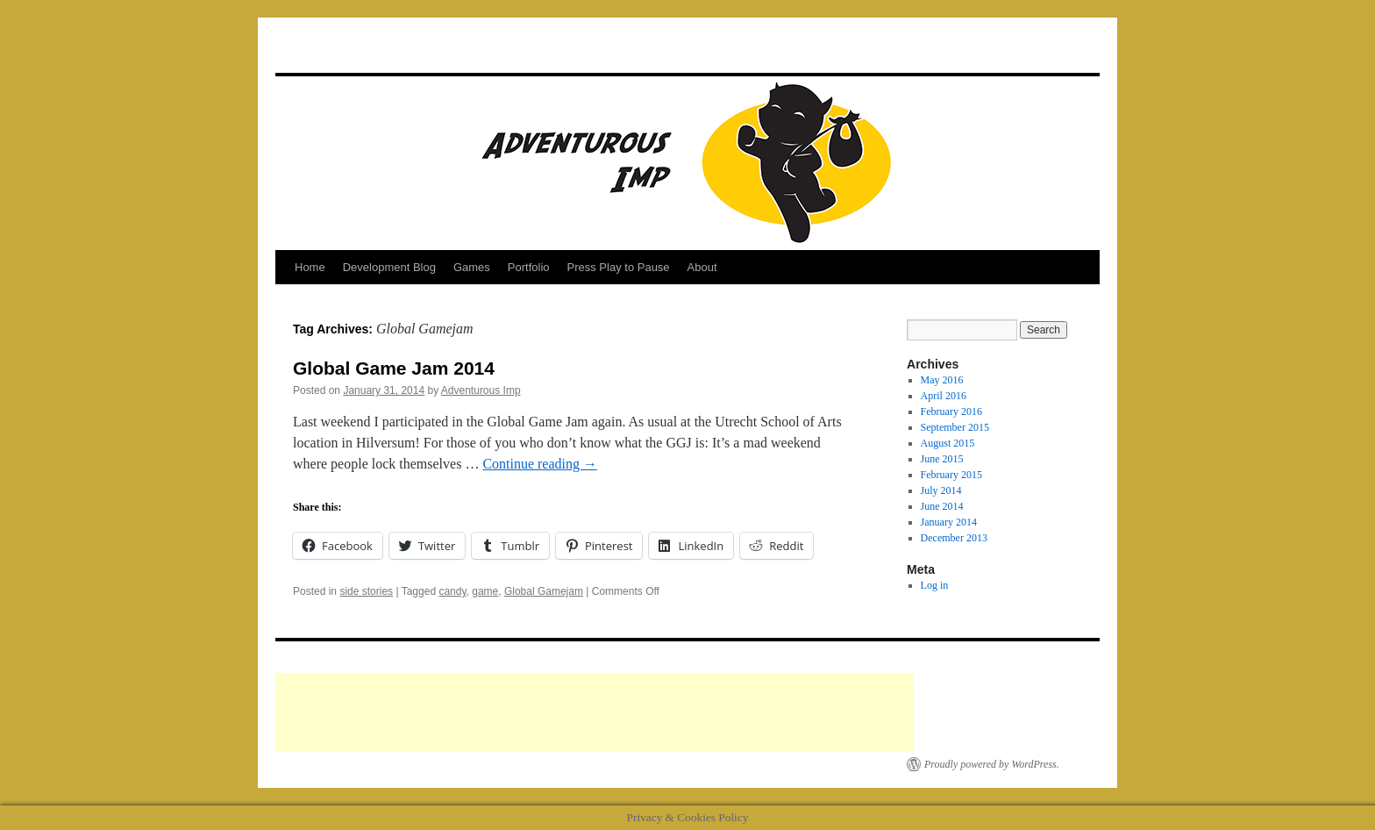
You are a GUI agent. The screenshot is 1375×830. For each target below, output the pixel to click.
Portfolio (529, 267)
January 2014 (949, 522)
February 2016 (951, 411)
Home (310, 267)
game (485, 591)
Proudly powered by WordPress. (991, 764)
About (702, 267)
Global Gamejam (543, 591)
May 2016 (942, 380)
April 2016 (943, 396)
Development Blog (389, 267)
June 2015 (942, 459)
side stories (366, 591)
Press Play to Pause (618, 267)
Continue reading (539, 463)
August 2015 (948, 443)
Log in (935, 585)
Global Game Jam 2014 (394, 368)
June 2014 (942, 506)
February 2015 (951, 475)
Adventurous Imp (481, 390)
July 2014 (941, 490)
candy (452, 591)
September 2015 (955, 427)
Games (471, 267)
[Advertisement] (594, 712)
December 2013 (954, 538)
